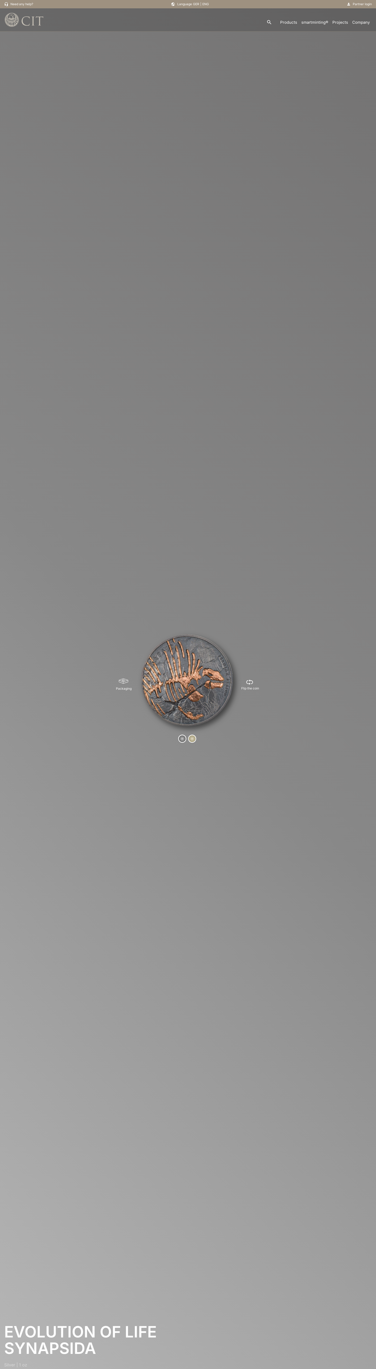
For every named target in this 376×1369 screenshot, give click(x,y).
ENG (205, 4)
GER (196, 4)
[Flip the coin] (250, 684)
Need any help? (21, 4)
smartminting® (314, 22)
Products (288, 22)
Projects (340, 22)
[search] (269, 22)
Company (361, 22)
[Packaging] (124, 684)
